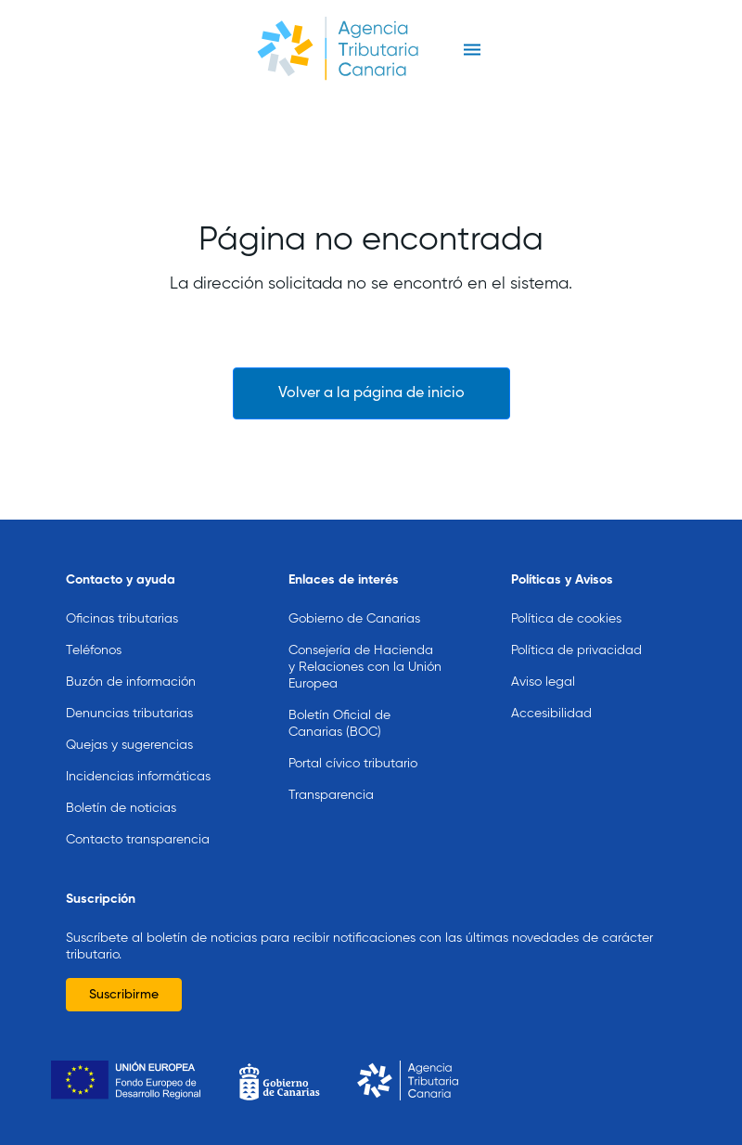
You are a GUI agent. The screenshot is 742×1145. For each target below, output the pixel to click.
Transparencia (331, 795)
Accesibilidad (551, 713)
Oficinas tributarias (122, 618)
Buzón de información (131, 681)
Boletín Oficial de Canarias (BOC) (339, 724)
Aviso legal (543, 681)
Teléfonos (94, 650)
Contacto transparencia (138, 839)
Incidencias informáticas (138, 776)
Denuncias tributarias (129, 713)
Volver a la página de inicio (371, 393)
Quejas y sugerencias (129, 745)
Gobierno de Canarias (354, 618)
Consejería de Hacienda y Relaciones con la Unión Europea (364, 667)
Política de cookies (566, 618)
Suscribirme (124, 994)
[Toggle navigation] (471, 50)
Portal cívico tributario (352, 763)
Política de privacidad (576, 650)
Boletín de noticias (121, 808)
